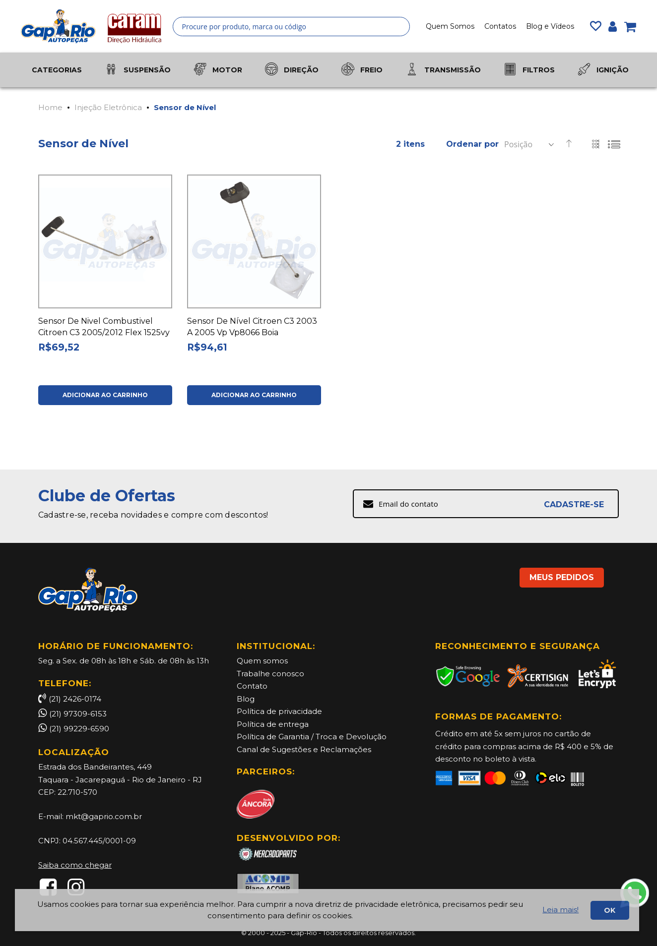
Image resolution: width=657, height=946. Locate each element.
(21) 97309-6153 (78, 713)
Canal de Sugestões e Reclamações (304, 749)
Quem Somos (450, 26)
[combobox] (291, 26)
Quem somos (262, 660)
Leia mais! (560, 909)
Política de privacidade (279, 711)
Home (50, 107)
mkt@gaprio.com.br (104, 816)
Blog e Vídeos (550, 26)
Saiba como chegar (75, 865)
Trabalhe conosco (270, 673)
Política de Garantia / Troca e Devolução (312, 736)
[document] (327, 910)
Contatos (500, 26)
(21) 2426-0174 (69, 699)
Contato (252, 686)
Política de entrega (273, 724)
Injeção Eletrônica (108, 107)
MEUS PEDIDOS (561, 577)
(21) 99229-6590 (79, 728)
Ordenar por (472, 144)
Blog (246, 699)
